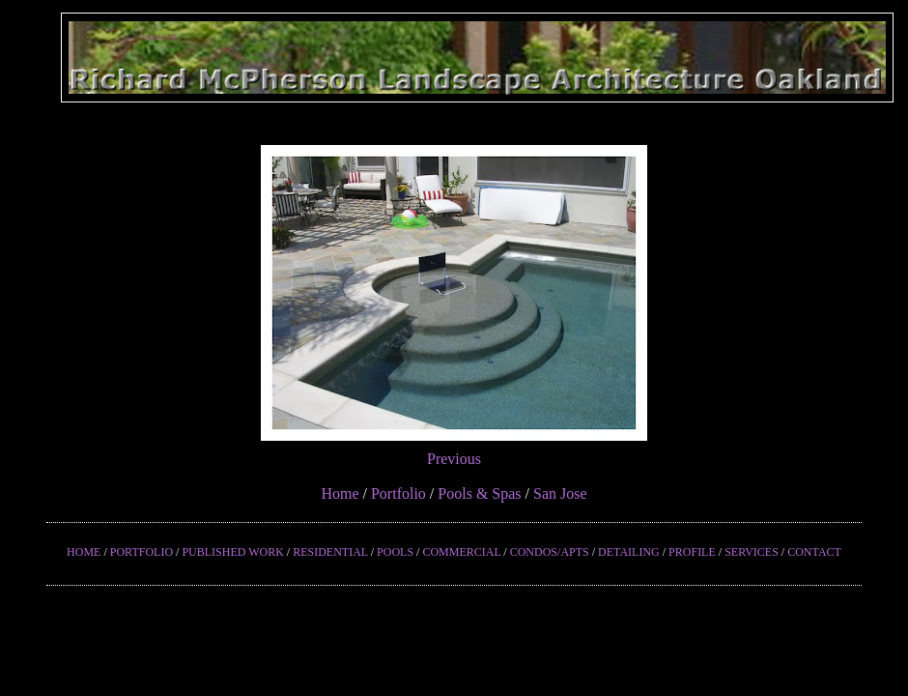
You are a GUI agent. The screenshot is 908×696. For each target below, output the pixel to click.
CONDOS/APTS (549, 552)
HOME (83, 552)
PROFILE (692, 552)
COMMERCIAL (461, 552)
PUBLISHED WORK (232, 552)
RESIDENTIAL (330, 552)
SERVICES (751, 552)
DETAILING (629, 552)
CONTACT (814, 552)
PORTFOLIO (141, 552)
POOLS (395, 552)
